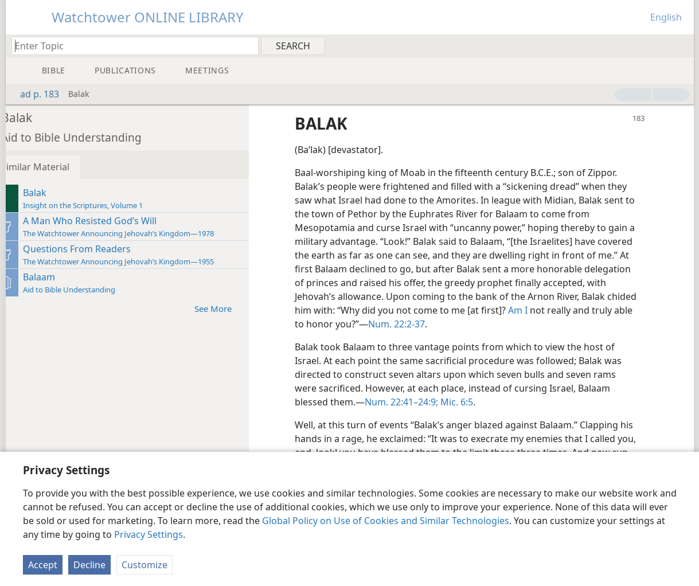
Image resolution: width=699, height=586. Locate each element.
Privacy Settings (148, 534)
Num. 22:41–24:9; (416, 402)
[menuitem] (681, 45)
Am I (614, 310)
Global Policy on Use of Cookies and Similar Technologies (385, 520)
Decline (89, 564)
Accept (42, 564)
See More (233, 308)
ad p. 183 (34, 94)
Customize (144, 564)
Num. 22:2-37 (499, 324)
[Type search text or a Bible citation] (129, 45)
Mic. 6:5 (470, 402)
